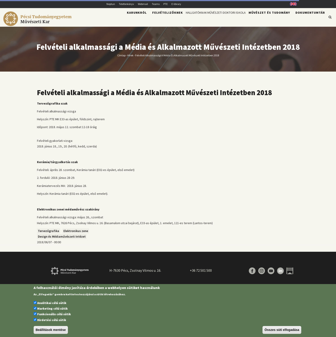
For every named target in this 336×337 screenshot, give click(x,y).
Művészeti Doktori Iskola (219, 19)
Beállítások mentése (51, 330)
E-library (176, 4)
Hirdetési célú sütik (51, 320)
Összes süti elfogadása (281, 330)
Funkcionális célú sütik (54, 314)
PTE (165, 4)
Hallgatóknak (178, 19)
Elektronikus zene (75, 234)
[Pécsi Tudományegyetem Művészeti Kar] (38, 24)
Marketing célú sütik (52, 308)
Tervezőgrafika (48, 234)
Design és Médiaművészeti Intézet (62, 239)
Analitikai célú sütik (51, 303)
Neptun (110, 4)
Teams (156, 4)
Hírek (130, 57)
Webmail (143, 4)
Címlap (121, 57)
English (291, 4)
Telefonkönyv (126, 4)
